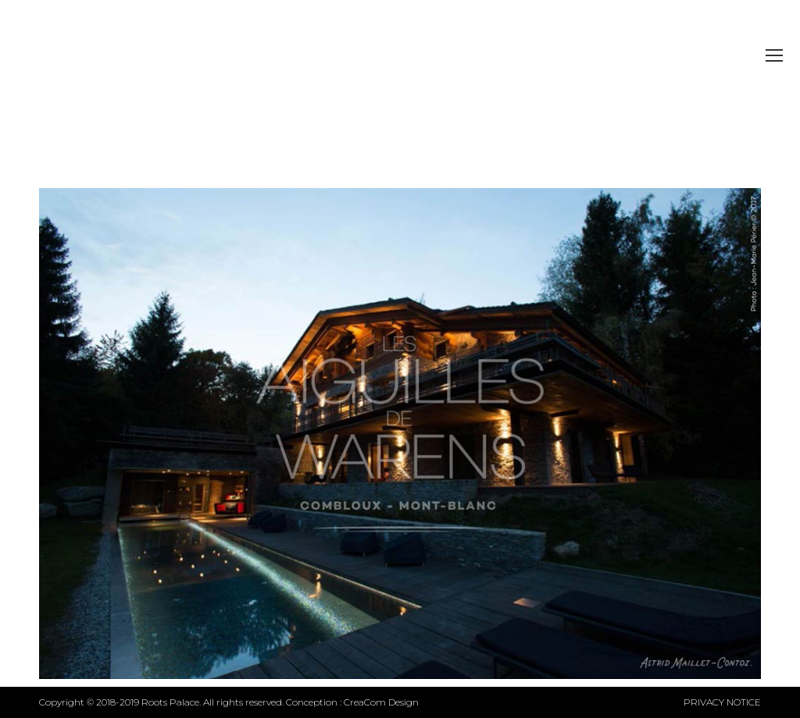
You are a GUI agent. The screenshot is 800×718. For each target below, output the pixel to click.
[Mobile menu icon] (774, 55)
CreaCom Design (381, 702)
